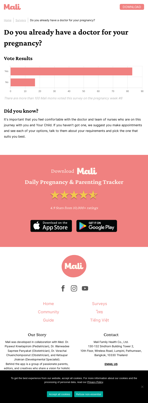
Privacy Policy (95, 382)
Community (48, 312)
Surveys (21, 20)
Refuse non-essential (88, 394)
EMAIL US (111, 364)
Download (132, 7)
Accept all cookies (59, 394)
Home (7, 20)
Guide (48, 320)
